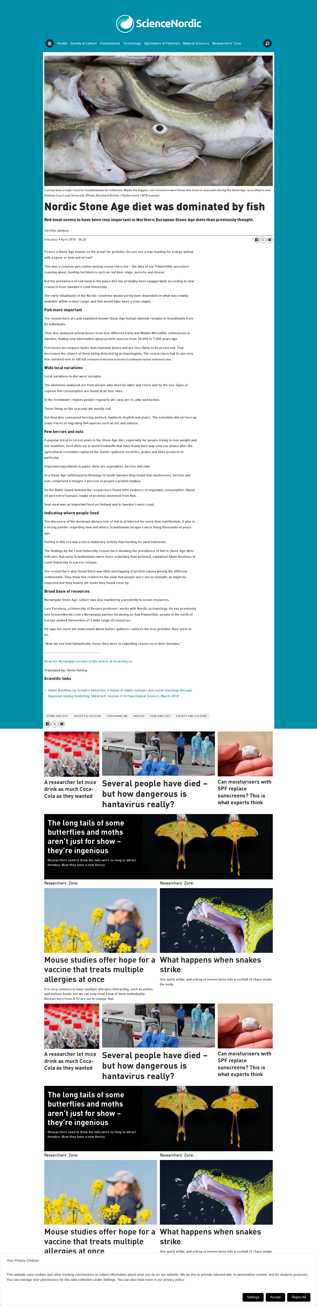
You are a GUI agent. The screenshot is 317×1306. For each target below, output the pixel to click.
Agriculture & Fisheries (162, 43)
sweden (139, 716)
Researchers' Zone (226, 43)
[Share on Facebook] (256, 240)
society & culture (87, 716)
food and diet (160, 716)
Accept (275, 1297)
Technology (132, 43)
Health (62, 43)
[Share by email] (269, 240)
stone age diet (57, 716)
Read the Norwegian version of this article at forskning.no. (88, 661)
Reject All (299, 1297)
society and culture (191, 716)
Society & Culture (83, 43)
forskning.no (117, 716)
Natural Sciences (196, 43)
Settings (253, 1297)
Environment (110, 43)
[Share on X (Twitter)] (263, 240)
